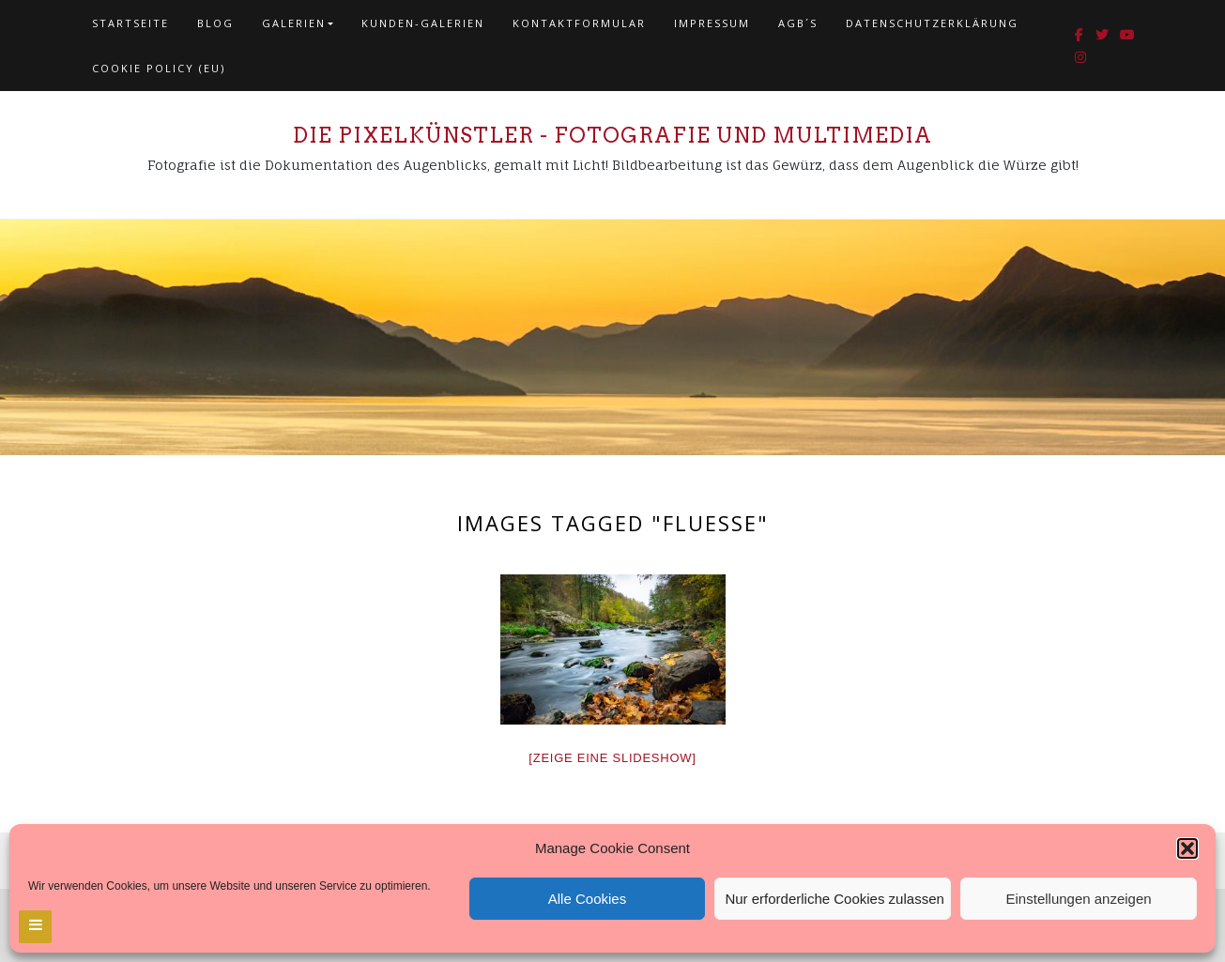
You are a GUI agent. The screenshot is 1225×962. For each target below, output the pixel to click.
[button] (1187, 848)
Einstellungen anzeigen (1079, 899)
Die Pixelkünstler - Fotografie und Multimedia (612, 135)
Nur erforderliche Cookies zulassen (834, 899)
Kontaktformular (579, 23)
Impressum (712, 23)
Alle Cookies (587, 899)
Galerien (294, 23)
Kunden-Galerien (422, 23)
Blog (215, 23)
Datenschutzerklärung (932, 23)
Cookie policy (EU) (158, 68)
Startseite (130, 23)
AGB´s (798, 23)
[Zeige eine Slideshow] (612, 758)
